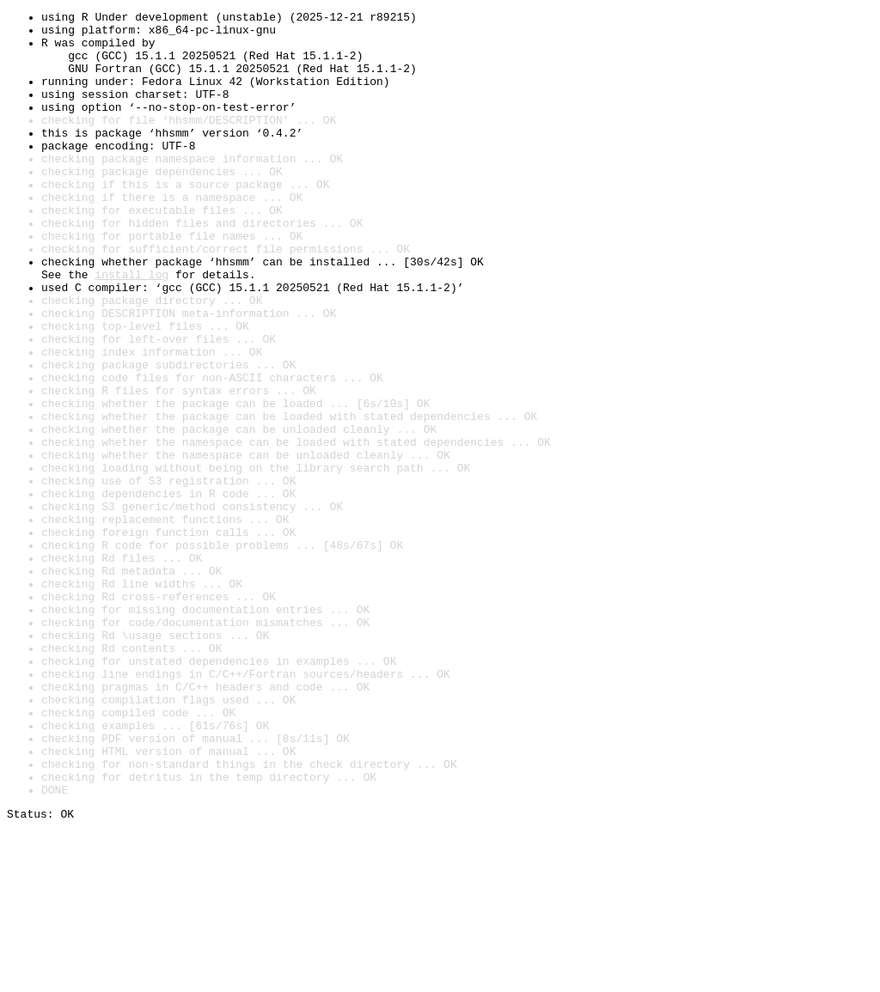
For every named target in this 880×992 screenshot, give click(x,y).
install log (131, 328)
